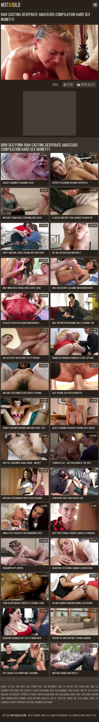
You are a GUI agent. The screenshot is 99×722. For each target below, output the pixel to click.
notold (10, 5)
